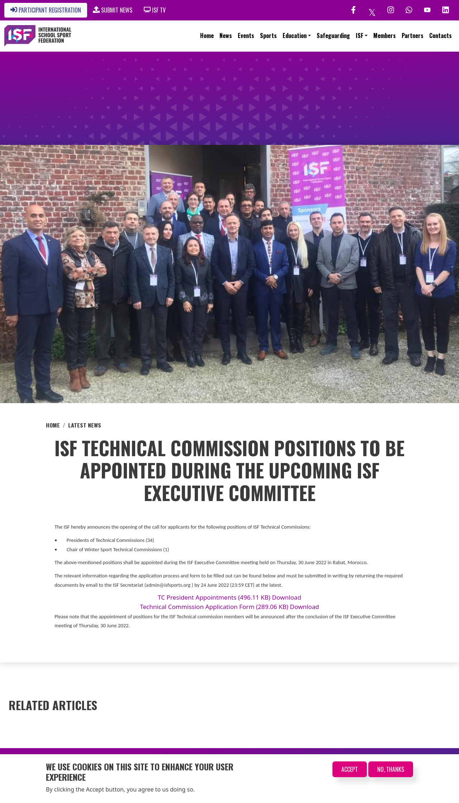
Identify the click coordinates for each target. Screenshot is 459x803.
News (225, 35)
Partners (412, 35)
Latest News (84, 425)
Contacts (440, 35)
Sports (268, 35)
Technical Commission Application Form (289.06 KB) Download (229, 607)
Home (207, 35)
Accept (349, 769)
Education (295, 35)
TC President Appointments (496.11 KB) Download (229, 597)
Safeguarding (333, 35)
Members (384, 35)
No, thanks (390, 769)
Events (246, 35)
